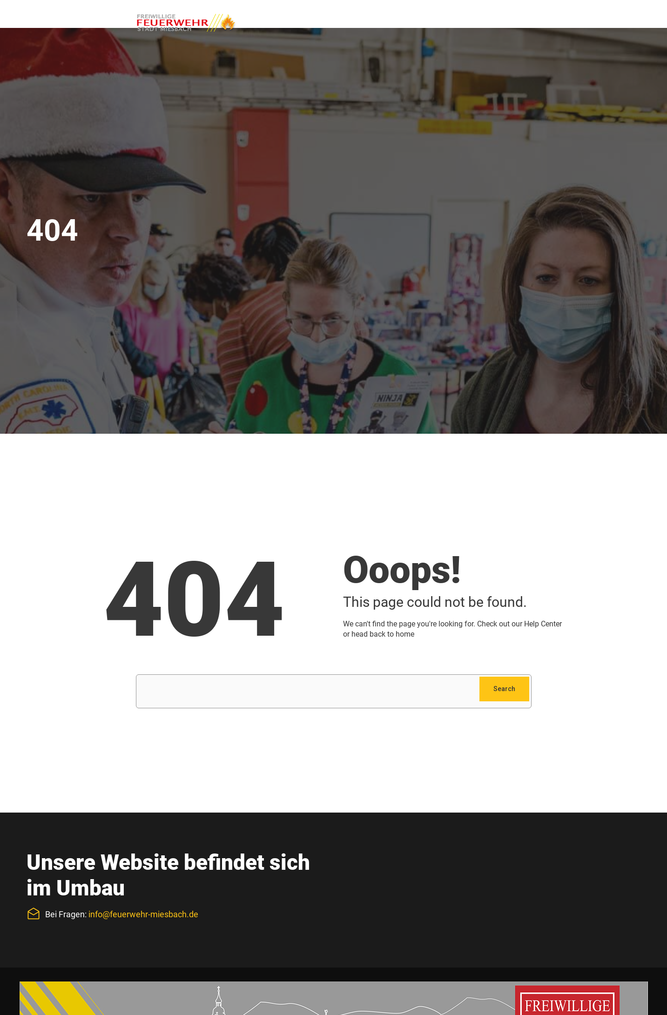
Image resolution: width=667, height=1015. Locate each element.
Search (504, 688)
